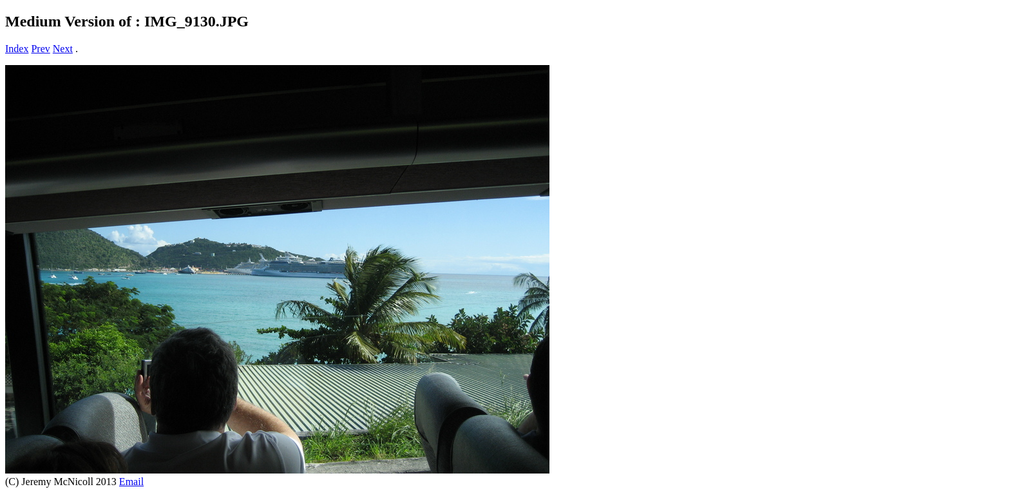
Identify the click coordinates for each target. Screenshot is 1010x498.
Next (63, 48)
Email (131, 481)
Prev (40, 48)
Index (16, 48)
